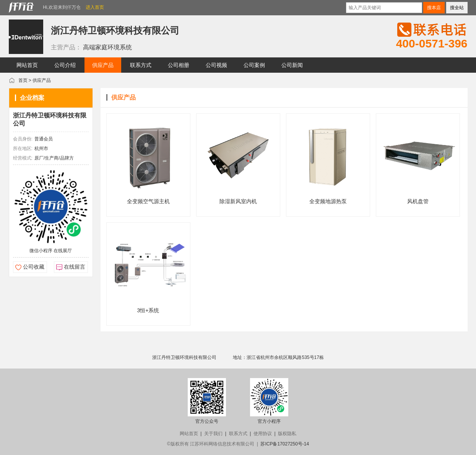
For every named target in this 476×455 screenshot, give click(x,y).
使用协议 (262, 433)
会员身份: (22, 139)
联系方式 (238, 433)
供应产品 (41, 80)
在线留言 (74, 267)
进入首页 (95, 7)
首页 (23, 80)
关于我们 (213, 433)
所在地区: (22, 148)
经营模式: (22, 158)
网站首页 (189, 433)
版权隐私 (287, 433)
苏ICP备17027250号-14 (284, 444)
